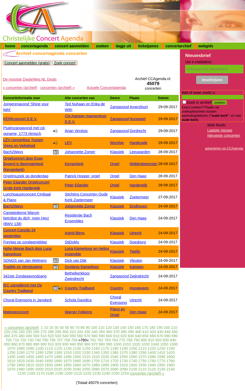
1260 (20, 352)
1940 (152, 365)
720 (23, 340)
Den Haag (138, 176)
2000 (39, 369)
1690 (86, 361)
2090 (124, 369)
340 (95, 332)
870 (21, 344)
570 (87, 336)
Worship (117, 143)
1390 (142, 352)
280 (51, 332)
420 (153, 332)
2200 (68, 373)
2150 (21, 373)
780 (129, 340)
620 (124, 336)
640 (138, 336)
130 (116, 327)
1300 (58, 352)
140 (123, 327)
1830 (48, 365)
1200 (133, 348)
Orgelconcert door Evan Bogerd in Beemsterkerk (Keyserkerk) (23, 164)
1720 (114, 361)
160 (138, 327)
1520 (96, 357)
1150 (86, 348)
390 (131, 332)
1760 (152, 361)
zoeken (102, 46)
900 (43, 344)
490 (29, 336)
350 (102, 332)
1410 (161, 352)
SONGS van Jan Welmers (25, 260)
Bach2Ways (13, 152)
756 (52, 340)
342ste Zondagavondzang (24, 276)
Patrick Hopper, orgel (82, 176)
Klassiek (117, 152)
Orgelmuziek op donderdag (25, 176)
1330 (86, 352)
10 (46, 327)
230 (14, 332)
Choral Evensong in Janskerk (27, 300)
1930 (142, 365)
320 (80, 332)
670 (160, 336)
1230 (161, 348)
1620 (20, 361)
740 (38, 340)
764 (115, 340)
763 (108, 340)
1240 (170, 348)
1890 (105, 365)
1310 (67, 352)
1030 (145, 344)
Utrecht (135, 233)
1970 (11, 369)
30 (56, 327)
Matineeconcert (16, 312)
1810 (30, 365)
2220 (87, 373)
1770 (161, 361)
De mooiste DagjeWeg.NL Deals (29, 79)
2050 (86, 369)
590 (102, 336)
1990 (30, 369)
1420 (170, 352)
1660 (58, 361)
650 (146, 336)
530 (58, 336)
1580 (152, 357)
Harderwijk (138, 143)
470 (14, 336)
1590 (161, 357)
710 (16, 340)
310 (72, 332)
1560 (133, 357)
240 (21, 332)
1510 (86, 357)
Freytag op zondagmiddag (25, 242)
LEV (68, 143)
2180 (50, 373)
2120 (152, 369)
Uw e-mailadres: (198, 62)
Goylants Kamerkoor (82, 267)
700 (8, 340)
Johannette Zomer (80, 152)
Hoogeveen (139, 288)
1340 (96, 352)
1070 (11, 348)
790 (137, 340)
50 (67, 327)
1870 (86, 365)
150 (130, 327)
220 (7, 332)
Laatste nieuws (219, 130)
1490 (67, 357)
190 (160, 327)
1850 (67, 365)
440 (167, 332)
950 (80, 344)
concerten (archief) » (57, 88)
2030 (67, 369)
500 (36, 336)
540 (65, 336)
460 (7, 336)
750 (45, 340)
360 (109, 332)
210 (174, 327)
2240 (106, 373)
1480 (58, 357)
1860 (77, 365)
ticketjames (148, 46)
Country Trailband (79, 288)
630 (131, 336)
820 (159, 340)
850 (7, 344)
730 (30, 340)
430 (160, 332)
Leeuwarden (140, 152)
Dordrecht (138, 131)
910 (51, 344)
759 (74, 340)
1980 (20, 369)
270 (43, 332)
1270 (30, 352)
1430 (11, 357)
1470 (48, 357)
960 (87, 344)
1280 (39, 352)
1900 (114, 365)
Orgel (114, 164)
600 (109, 336)
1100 (39, 348)
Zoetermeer (139, 197)
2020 (58, 369)
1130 (67, 348)
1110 (48, 348)
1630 (30, 361)
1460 (39, 357)
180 (152, 327)
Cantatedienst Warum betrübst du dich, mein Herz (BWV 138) (26, 218)
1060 (174, 344)
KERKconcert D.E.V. (20, 119)
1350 (105, 352)
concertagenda (34, 46)
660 (153, 336)
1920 (133, 365)
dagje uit (123, 46)
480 (21, 336)
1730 (124, 361)
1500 (77, 357)
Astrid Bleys (75, 233)
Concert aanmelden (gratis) (27, 63)
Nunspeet (138, 119)
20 (51, 327)
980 (102, 344)
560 (80, 336)
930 (65, 344)
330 (87, 332)
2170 (40, 373)
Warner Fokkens (78, 312)
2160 (31, 373)
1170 (105, 348)
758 (67, 340)
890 (36, 344)
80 (82, 327)
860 (14, 344)
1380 (133, 352)
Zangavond (119, 107)
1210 (142, 348)
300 (65, 332)
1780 (170, 361)
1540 (114, 357)
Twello (135, 251)
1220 (152, 348)
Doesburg (138, 242)
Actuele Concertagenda (106, 88)
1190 (124, 348)
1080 (20, 348)
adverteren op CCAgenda (224, 148)
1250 (11, 352)
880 (29, 344)
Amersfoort (139, 107)
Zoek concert (64, 63)
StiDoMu (72, 242)
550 (72, 336)
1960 (170, 365)
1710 (105, 361)
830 (166, 340)
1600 (170, 357)
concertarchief (178, 46)
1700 (96, 361)
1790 (11, 365)
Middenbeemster (143, 164)
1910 (124, 365)
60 (72, 327)
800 (144, 340)
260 (36, 332)
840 (173, 340)
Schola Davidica (78, 300)
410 (146, 332)
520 (51, 336)
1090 (30, 348)
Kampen (137, 267)
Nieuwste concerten (223, 135)
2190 (59, 373)
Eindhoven (138, 206)
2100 (133, 369)
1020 (136, 344)
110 (101, 327)
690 (175, 336)
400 (138, 332)
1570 (142, 357)
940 (72, 344)
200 (167, 327)
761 (93, 340)
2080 (114, 369)
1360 (114, 352)
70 (77, 327)
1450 (30, 357)
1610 (11, 361)
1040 (155, 344)
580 (95, 336)
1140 (77, 348)
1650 (48, 361)
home (10, 46)
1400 (152, 352)
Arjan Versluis (76, 131)
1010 (127, 344)
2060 (96, 369)
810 (151, 340)
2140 (170, 369)
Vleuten (136, 260)
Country (116, 288)
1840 (58, 365)
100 (94, 327)
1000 (117, 344)
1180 (114, 348)
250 (29, 332)
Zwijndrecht (139, 276)
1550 (124, 357)
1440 (20, 357)
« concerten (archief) (20, 88)
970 (95, 344)
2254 (125, 373)
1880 (96, 365)
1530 (105, 357)
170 (145, 327)
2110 (142, 369)
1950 (161, 365)
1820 (39, 365)
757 (59, 340)
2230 (97, 373)
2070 (105, 369)
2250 (115, 373)
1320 (77, 352)
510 (43, 336)
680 (167, 336)
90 (88, 327)
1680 (77, 361)
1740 (133, 361)
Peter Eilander (76, 185)
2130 (161, 369)
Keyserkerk (74, 164)
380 (124, 332)
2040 (77, 369)
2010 (48, 369)
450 (175, 332)
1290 (48, 352)
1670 (67, 361)
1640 (39, 361)
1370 (124, 352)
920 (58, 344)
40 (62, 327)
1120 (58, 348)
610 (116, 336)
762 (100, 340)
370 (116, 332)
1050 (164, 344)
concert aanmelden (72, 46)
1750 (142, 361)
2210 (78, 373)
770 (122, 340)
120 (109, 327)
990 (109, 344)
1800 (20, 365)
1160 (96, 348)
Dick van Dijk (75, 260)
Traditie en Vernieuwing (22, 267)
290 (58, 332)
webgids (206, 46)
